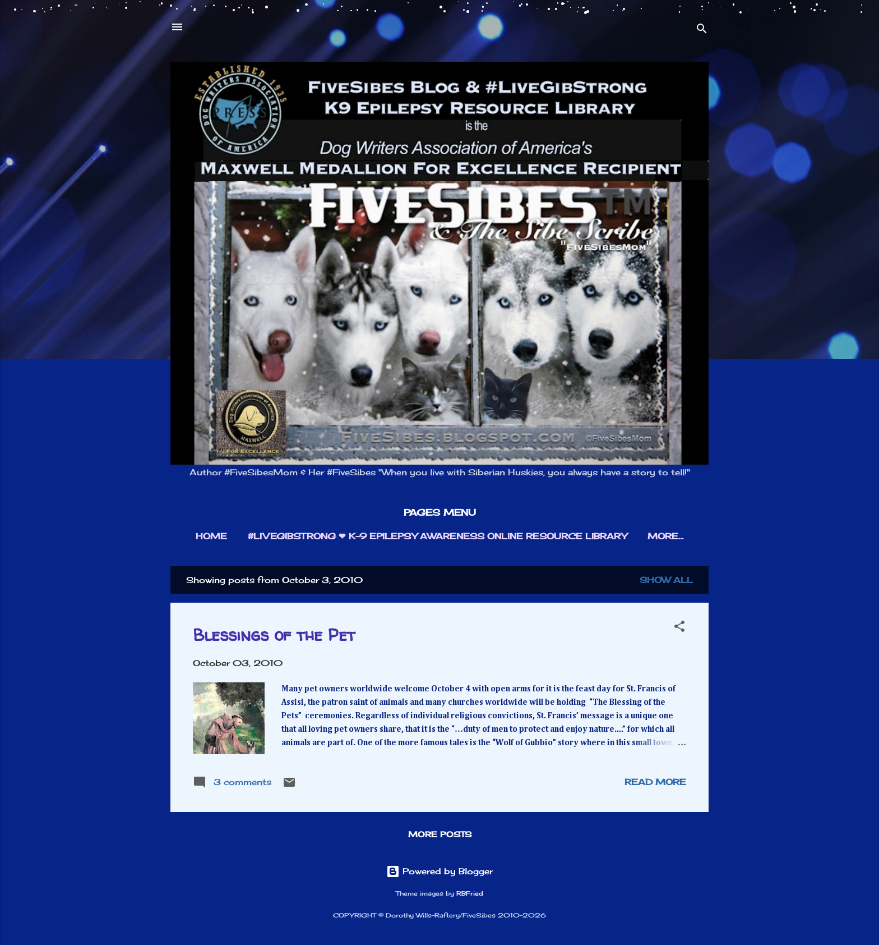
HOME (211, 536)
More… (665, 536)
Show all (666, 580)
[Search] (702, 30)
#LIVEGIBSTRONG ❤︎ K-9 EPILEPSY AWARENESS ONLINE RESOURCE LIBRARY (437, 536)
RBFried (469, 893)
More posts (439, 834)
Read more (655, 782)
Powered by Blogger (439, 871)
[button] (679, 628)
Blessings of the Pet (274, 634)
